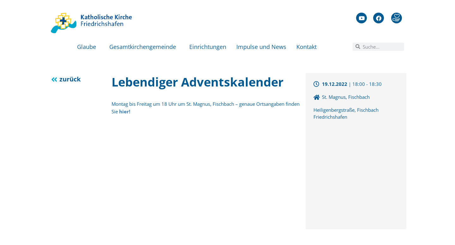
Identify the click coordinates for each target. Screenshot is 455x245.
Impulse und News (261, 47)
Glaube (88, 47)
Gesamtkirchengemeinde (144, 47)
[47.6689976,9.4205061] (355, 174)
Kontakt (308, 47)
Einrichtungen (207, 47)
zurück (70, 79)
